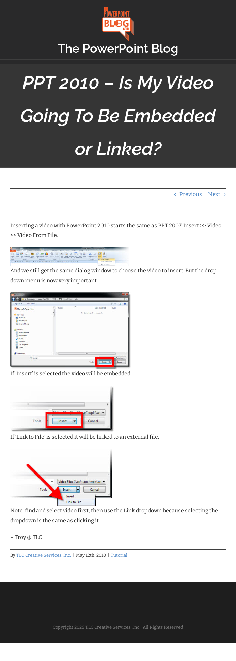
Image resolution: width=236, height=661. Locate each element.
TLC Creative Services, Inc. (43, 555)
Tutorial (119, 555)
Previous (190, 194)
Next (214, 194)
